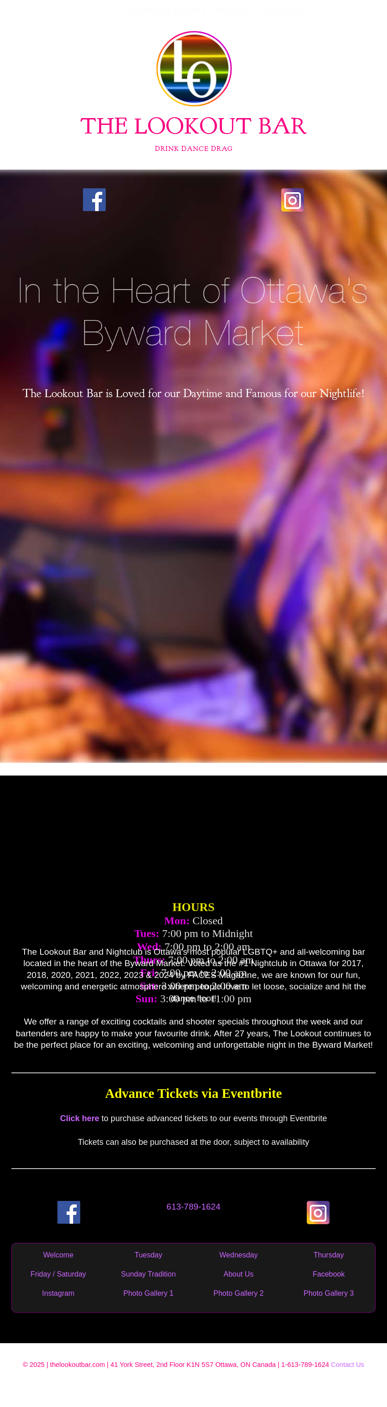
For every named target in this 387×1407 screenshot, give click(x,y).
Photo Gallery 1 (148, 1293)
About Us (238, 1274)
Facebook (329, 1274)
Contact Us (347, 1364)
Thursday (329, 1255)
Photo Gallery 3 (329, 1293)
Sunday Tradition (148, 1274)
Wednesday (238, 1255)
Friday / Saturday (58, 1274)
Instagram (58, 1293)
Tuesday (148, 1255)
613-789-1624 (193, 1206)
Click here (79, 1118)
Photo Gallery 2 (238, 1293)
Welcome (58, 1255)
